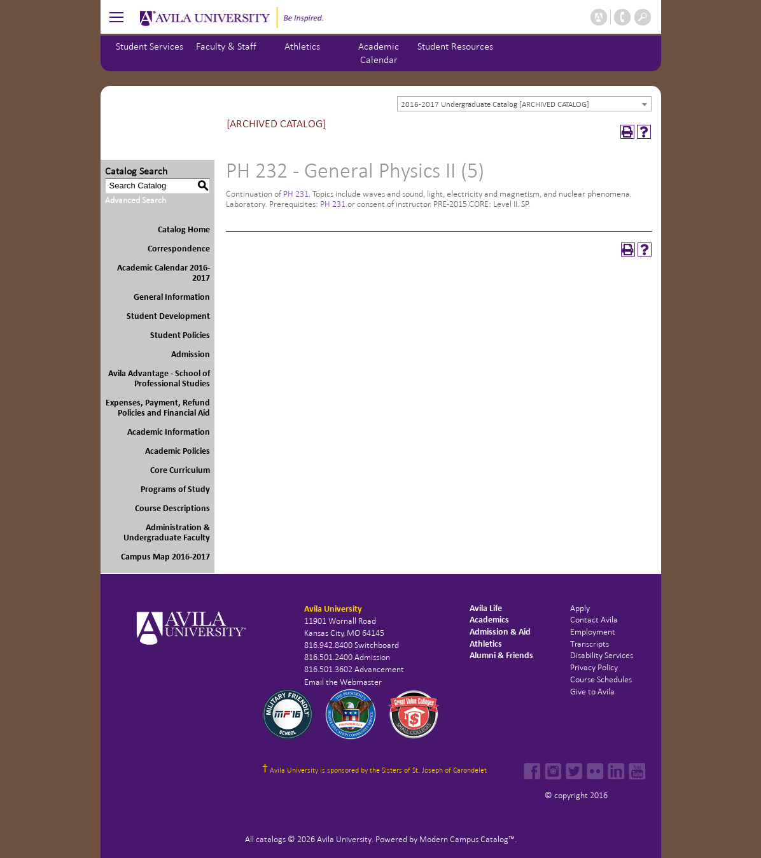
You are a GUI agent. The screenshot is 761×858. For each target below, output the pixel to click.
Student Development (168, 316)
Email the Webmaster (343, 682)
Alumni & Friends (501, 655)
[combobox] (524, 103)
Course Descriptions (172, 508)
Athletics (302, 46)
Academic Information (168, 432)
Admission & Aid (500, 631)
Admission (190, 354)
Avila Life (486, 608)
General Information (172, 297)
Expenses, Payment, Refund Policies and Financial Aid (158, 408)
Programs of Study (175, 489)
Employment (592, 631)
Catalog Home (184, 229)
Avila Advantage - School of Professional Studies (159, 378)
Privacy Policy (594, 667)
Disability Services (601, 655)
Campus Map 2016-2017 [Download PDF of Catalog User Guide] (165, 556)
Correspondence (179, 248)
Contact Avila (594, 619)
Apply (580, 608)
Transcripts (589, 644)
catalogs (271, 839)
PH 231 (296, 194)
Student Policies (180, 335)
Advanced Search (135, 200)
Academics (489, 619)
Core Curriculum (180, 470)
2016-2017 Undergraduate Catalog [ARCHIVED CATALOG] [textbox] (495, 104)
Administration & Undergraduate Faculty (166, 532)
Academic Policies (177, 451)
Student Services (149, 46)
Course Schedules (601, 679)
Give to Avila (592, 691)
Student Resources (455, 46)
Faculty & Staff (226, 46)
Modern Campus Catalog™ (467, 839)
